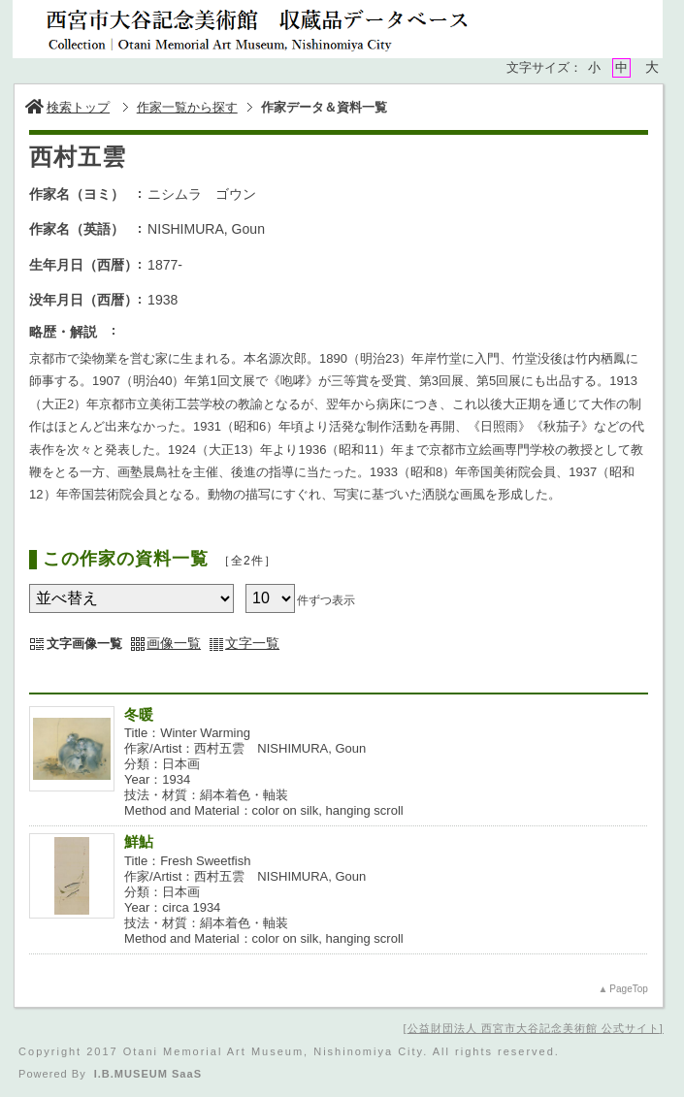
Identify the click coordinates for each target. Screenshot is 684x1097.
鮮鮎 (138, 841)
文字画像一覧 (84, 643)
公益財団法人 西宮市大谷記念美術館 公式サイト (533, 1028)
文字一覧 (252, 643)
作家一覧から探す (187, 107)
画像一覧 (174, 643)
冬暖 (138, 714)
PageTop (628, 989)
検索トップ (67, 107)
